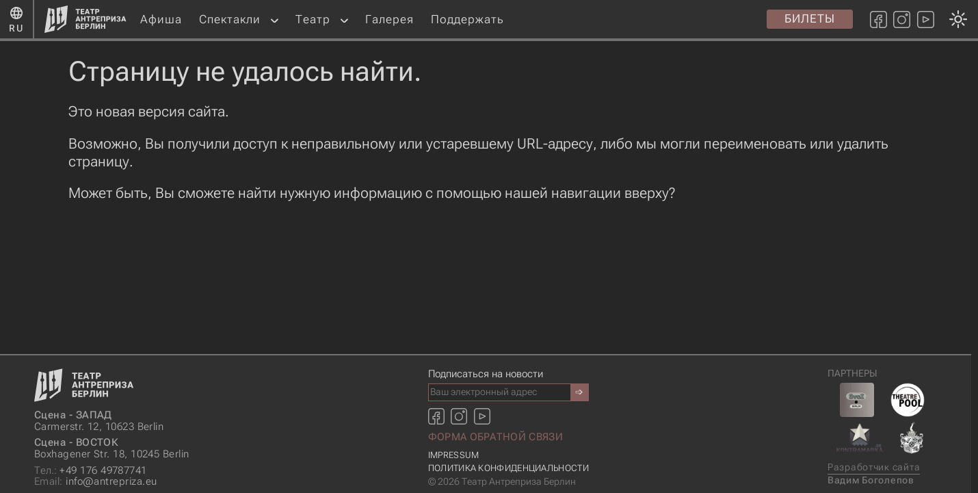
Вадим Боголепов (871, 480)
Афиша (161, 19)
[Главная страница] (85, 19)
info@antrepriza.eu (95, 482)
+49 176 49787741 (90, 471)
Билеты (809, 18)
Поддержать (467, 19)
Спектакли (230, 19)
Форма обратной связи (495, 437)
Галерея (389, 19)
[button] (274, 19)
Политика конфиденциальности (508, 468)
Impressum (453, 455)
